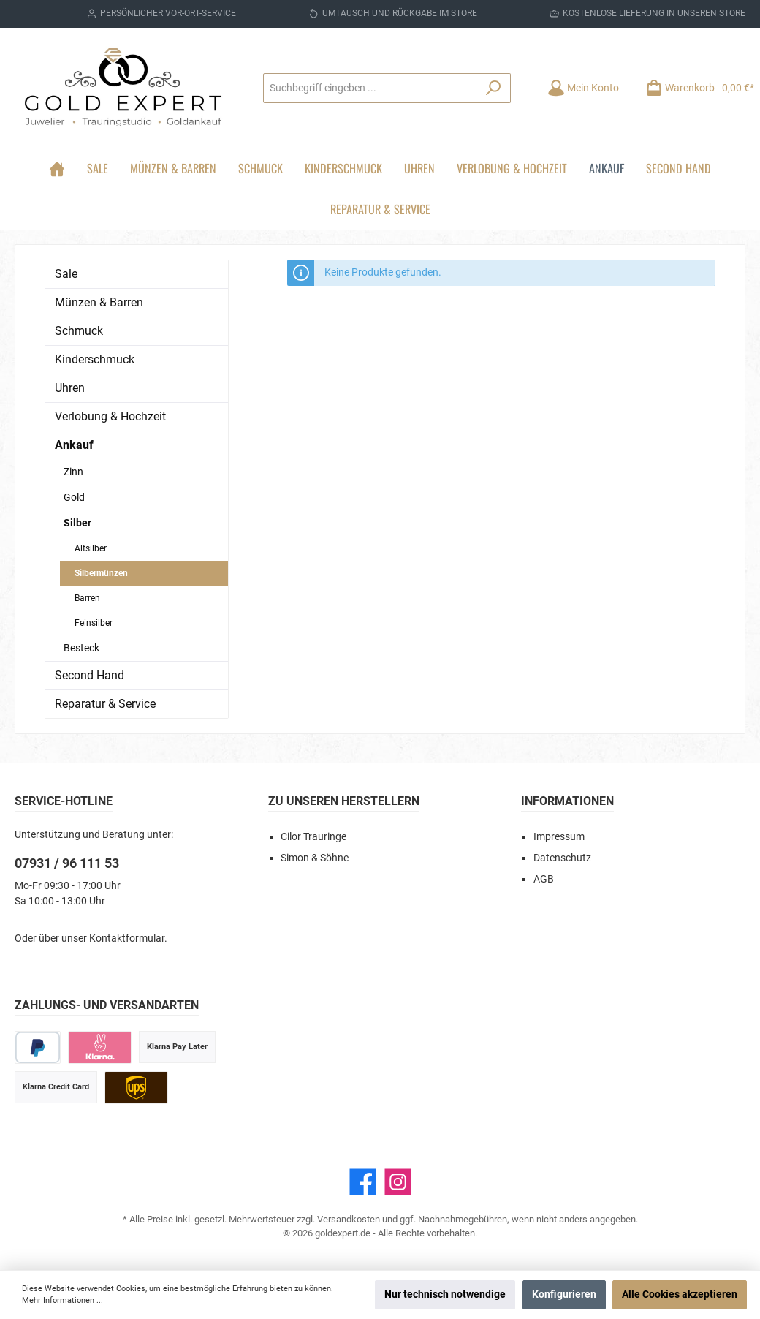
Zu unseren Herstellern (343, 801)
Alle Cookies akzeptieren (679, 1294)
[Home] (57, 168)
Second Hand (89, 675)
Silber (77, 523)
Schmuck (79, 331)
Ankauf (74, 445)
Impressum (559, 837)
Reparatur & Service (105, 704)
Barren (87, 598)
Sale (66, 274)
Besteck (81, 648)
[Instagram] (397, 1181)
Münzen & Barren (99, 302)
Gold (74, 497)
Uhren (70, 388)
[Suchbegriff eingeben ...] (370, 88)
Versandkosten (348, 1219)
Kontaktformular (126, 938)
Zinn (73, 471)
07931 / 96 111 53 (67, 863)
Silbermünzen (101, 573)
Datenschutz (562, 858)
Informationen (567, 801)
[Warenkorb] (695, 88)
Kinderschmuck (94, 359)
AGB (543, 879)
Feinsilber (94, 623)
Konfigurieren (564, 1294)
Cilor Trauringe (313, 837)
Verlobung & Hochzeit (110, 416)
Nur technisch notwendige (445, 1294)
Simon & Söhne (315, 858)
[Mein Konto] (583, 88)
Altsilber (91, 548)
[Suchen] (493, 88)
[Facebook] (362, 1181)
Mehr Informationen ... (62, 1300)
